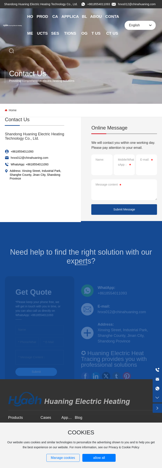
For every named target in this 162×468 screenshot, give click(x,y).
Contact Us (27, 73)
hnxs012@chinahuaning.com (137, 4)
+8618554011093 (98, 4)
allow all (99, 457)
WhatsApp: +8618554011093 (29, 164)
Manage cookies (63, 457)
